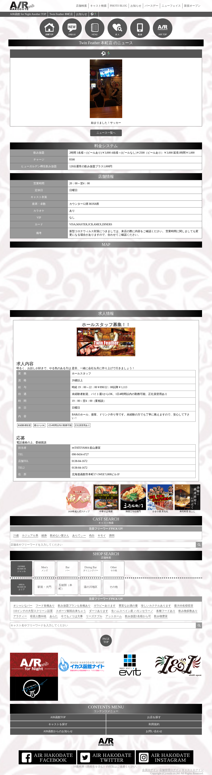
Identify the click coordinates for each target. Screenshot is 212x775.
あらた (54, 616)
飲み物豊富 (161, 616)
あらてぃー (79, 535)
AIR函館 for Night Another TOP (28, 14)
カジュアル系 (30, 535)
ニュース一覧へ (106, 132)
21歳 (16, 535)
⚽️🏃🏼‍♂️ (93, 14)
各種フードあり (165, 610)
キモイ (102, 535)
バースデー (151, 5)
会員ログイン (150, 770)
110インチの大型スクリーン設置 (33, 610)
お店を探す (154, 717)
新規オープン (192, 5)
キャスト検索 (98, 5)
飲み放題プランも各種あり (74, 605)
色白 (91, 535)
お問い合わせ (154, 731)
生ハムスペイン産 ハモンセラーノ (132, 610)
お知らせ (135, 5)
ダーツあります (98, 610)
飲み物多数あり (188, 610)
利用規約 (154, 724)
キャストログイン (193, 770)
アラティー (20, 616)
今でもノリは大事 (72, 616)
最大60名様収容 (183, 605)
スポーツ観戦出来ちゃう (71, 610)
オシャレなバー (22, 605)
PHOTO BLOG (118, 5)
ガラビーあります (105, 605)
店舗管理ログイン (170, 770)
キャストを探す (58, 724)
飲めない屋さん (59, 535)
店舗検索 (81, 5)
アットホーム (113, 616)
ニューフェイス (171, 5)
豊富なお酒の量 (128, 605)
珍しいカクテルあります (156, 605)
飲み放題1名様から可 (138, 616)
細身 (44, 535)
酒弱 (111, 535)
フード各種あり (45, 605)
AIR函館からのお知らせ (58, 731)
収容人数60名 (38, 616)
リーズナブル (94, 616)
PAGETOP (105, 640)
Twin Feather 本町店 (61, 14)
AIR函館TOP (58, 717)
